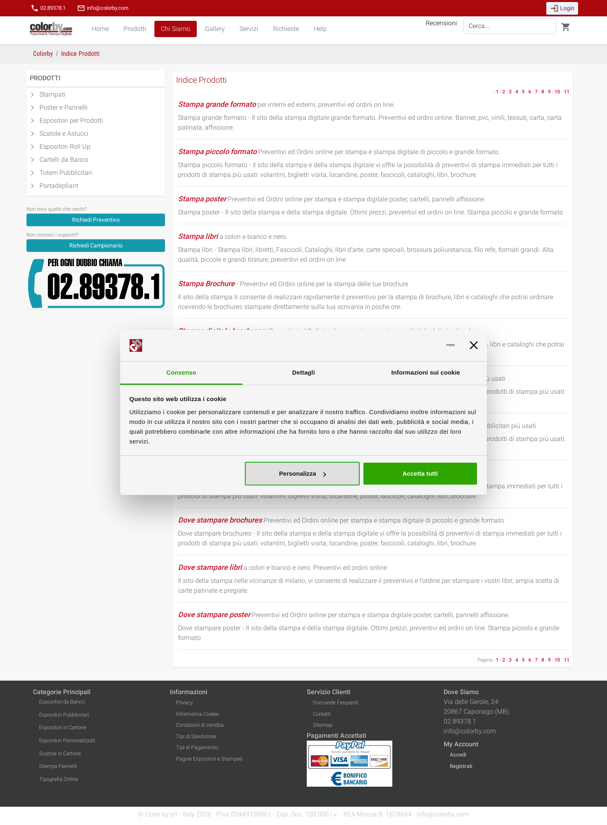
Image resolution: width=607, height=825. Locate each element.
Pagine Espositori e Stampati (209, 759)
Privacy (184, 702)
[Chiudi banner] (474, 346)
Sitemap (322, 725)
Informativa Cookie (197, 714)
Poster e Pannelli (64, 107)
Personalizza (302, 473)
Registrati (461, 766)
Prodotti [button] (134, 29)
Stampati (53, 94)
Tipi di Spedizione (196, 736)
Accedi (458, 755)
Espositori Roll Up (65, 146)
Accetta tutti (420, 473)
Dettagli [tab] (303, 372)
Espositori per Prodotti (71, 120)
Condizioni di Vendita (200, 725)
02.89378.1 (48, 8)
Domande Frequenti (335, 702)
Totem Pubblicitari (66, 172)
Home (100, 29)
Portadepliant (59, 186)
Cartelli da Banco (64, 159)
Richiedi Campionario (96, 245)
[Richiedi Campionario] (95, 245)
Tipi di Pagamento (197, 747)
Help (320, 29)
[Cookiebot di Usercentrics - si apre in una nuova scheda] (419, 346)
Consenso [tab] (181, 372)
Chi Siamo (175, 29)
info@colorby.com (102, 8)
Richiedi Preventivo (96, 219)
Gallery (215, 29)
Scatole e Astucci (64, 133)
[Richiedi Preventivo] (95, 219)
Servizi (249, 29)
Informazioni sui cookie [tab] (425, 372)
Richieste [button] (286, 29)
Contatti (322, 714)
